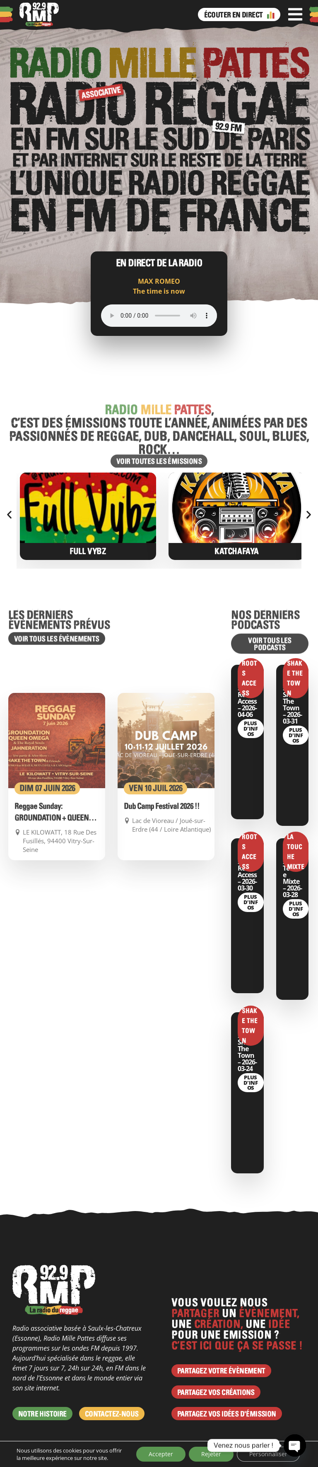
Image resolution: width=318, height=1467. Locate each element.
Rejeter (211, 1454)
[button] (9, 514)
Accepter (161, 1454)
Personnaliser (268, 1454)
